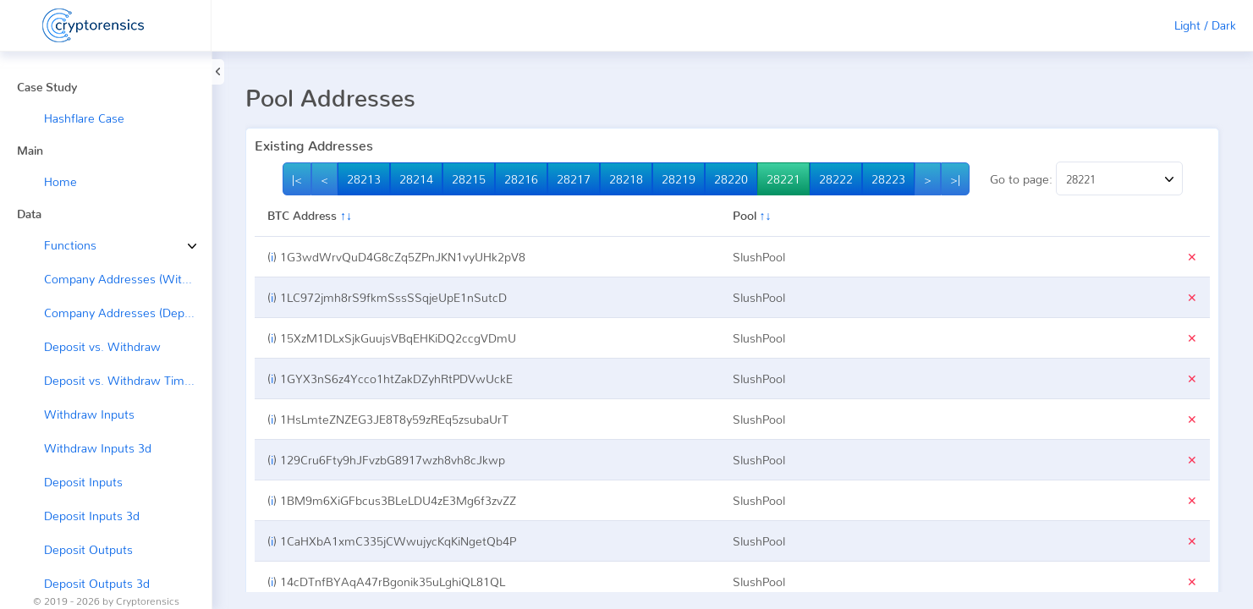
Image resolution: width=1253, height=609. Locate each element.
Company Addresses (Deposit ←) (128, 312)
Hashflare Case (84, 118)
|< (297, 179)
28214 (416, 179)
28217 (574, 179)
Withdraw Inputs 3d (97, 448)
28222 (836, 179)
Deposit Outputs (88, 549)
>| (955, 179)
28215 (469, 179)
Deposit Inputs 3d (92, 515)
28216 (521, 179)
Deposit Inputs (83, 482)
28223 (888, 179)
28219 (678, 179)
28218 (626, 179)
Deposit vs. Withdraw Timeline (127, 380)
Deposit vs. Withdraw (102, 346)
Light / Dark (1205, 25)
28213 (364, 179)
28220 (731, 179)
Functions (57, 245)
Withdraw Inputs (89, 414)
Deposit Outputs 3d (97, 583)
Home (60, 181)
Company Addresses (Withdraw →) (128, 279)
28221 (783, 179)
